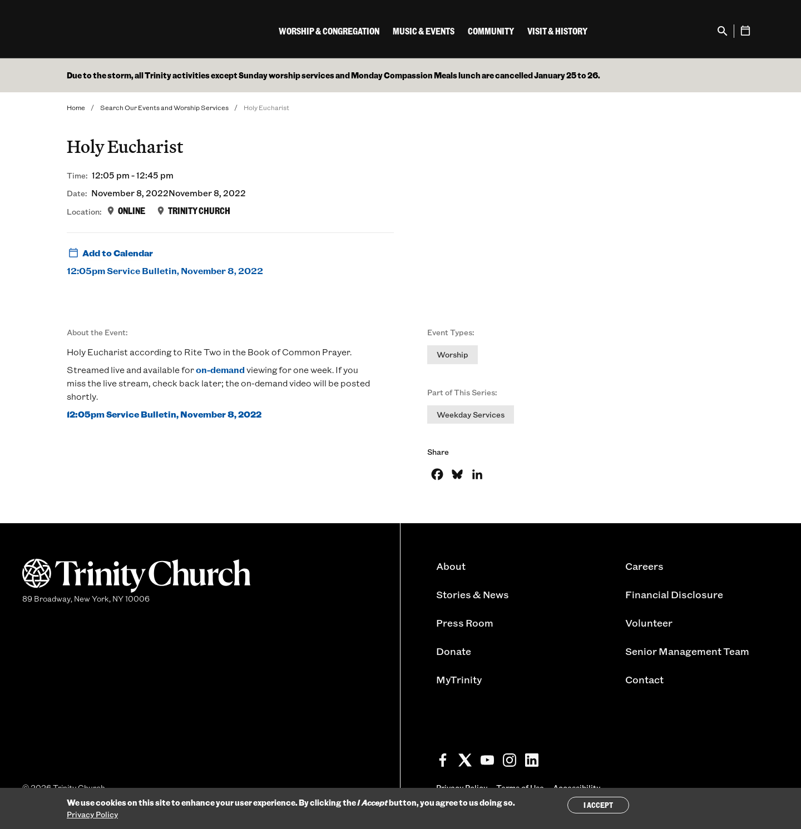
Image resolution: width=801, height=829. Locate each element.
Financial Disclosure (674, 594)
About (451, 566)
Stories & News (472, 594)
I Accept (598, 805)
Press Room (464, 622)
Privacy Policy (92, 814)
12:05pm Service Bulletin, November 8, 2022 (165, 270)
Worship (452, 354)
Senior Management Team (687, 651)
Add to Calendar (110, 253)
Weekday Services (471, 414)
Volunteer (649, 622)
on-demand (220, 369)
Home (76, 107)
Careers (644, 566)
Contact (644, 679)
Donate (453, 651)
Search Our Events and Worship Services (164, 107)
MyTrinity (459, 679)
